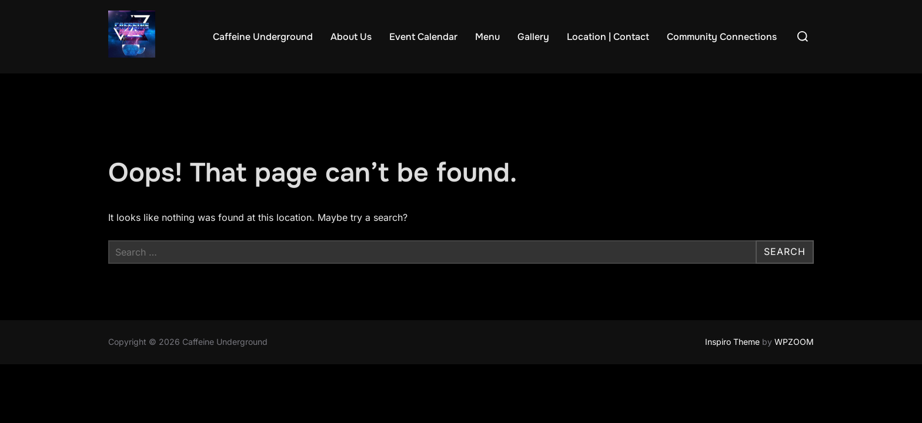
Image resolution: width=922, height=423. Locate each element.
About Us (351, 37)
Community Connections (722, 37)
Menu (487, 37)
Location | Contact (608, 37)
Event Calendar (423, 37)
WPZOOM (794, 342)
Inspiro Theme (732, 342)
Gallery (533, 37)
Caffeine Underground (263, 37)
